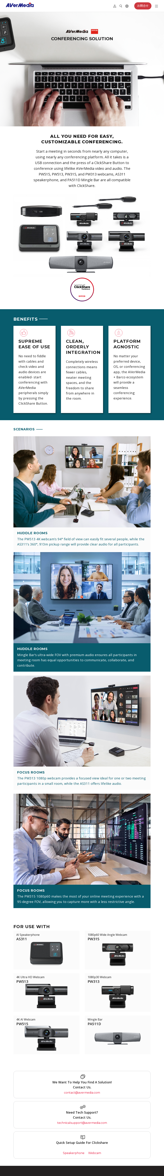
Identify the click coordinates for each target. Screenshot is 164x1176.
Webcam (94, 1153)
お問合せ (143, 6)
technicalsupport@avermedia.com (82, 1123)
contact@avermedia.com (82, 1092)
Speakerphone (73, 1153)
